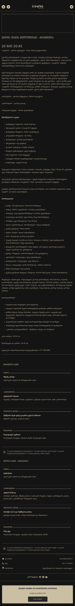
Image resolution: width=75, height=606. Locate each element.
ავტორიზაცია (8, 7)
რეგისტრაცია (3, 7)
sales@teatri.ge (66, 559)
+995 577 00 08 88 (67, 563)
